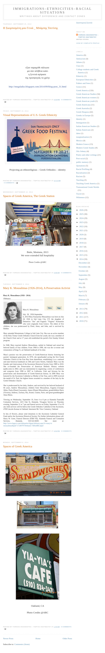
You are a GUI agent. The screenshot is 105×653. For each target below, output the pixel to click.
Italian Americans (83, 130)
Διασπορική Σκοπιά (84, 23)
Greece (79, 87)
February (83, 299)
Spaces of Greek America (17, 446)
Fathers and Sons (83, 83)
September (83, 275)
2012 (81, 313)
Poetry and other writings (86, 155)
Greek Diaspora (82, 112)
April (81, 291)
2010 (81, 321)
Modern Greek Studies (85, 148)
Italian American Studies (86, 126)
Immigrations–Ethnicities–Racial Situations (52, 10)
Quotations (80, 166)
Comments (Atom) (22, 644)
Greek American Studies (86, 94)
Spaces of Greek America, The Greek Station (28, 196)
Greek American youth (85, 101)
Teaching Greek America (86, 183)
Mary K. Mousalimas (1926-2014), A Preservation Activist (36, 288)
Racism (79, 176)
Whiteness (80, 197)
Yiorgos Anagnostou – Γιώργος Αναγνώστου (88, 36)
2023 (81, 222)
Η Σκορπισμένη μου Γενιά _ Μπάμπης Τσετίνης (30, 28)
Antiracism (80, 59)
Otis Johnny (81, 151)
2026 (81, 210)
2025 (81, 214)
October (82, 271)
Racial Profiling (82, 169)
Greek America (82, 90)
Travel (78, 194)
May (81, 287)
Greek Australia (82, 108)
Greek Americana (83, 105)
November (83, 267)
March (81, 295)
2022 (81, 226)
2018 (81, 243)
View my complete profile (87, 43)
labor (78, 133)
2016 (81, 251)
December (83, 263)
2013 (81, 309)
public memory (82, 162)
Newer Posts (8, 638)
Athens (79, 62)
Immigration (81, 122)
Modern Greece (82, 144)
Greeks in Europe (83, 115)
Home (38, 638)
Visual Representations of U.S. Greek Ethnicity (30, 115)
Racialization (81, 173)
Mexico (79, 140)
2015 (81, 255)
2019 (81, 239)
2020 (81, 234)
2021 (81, 230)
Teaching (80, 180)
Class (78, 66)
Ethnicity (80, 76)
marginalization (82, 137)
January (82, 303)
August (82, 279)
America (79, 55)
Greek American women (86, 97)
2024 (81, 218)
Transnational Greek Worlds (87, 187)
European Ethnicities (84, 79)
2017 (81, 247)
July (81, 283)
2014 (81, 259)
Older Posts (67, 638)
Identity (79, 119)
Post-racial (80, 158)
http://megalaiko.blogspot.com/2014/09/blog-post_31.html (37, 86)
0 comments (66, 99)
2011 (81, 317)
